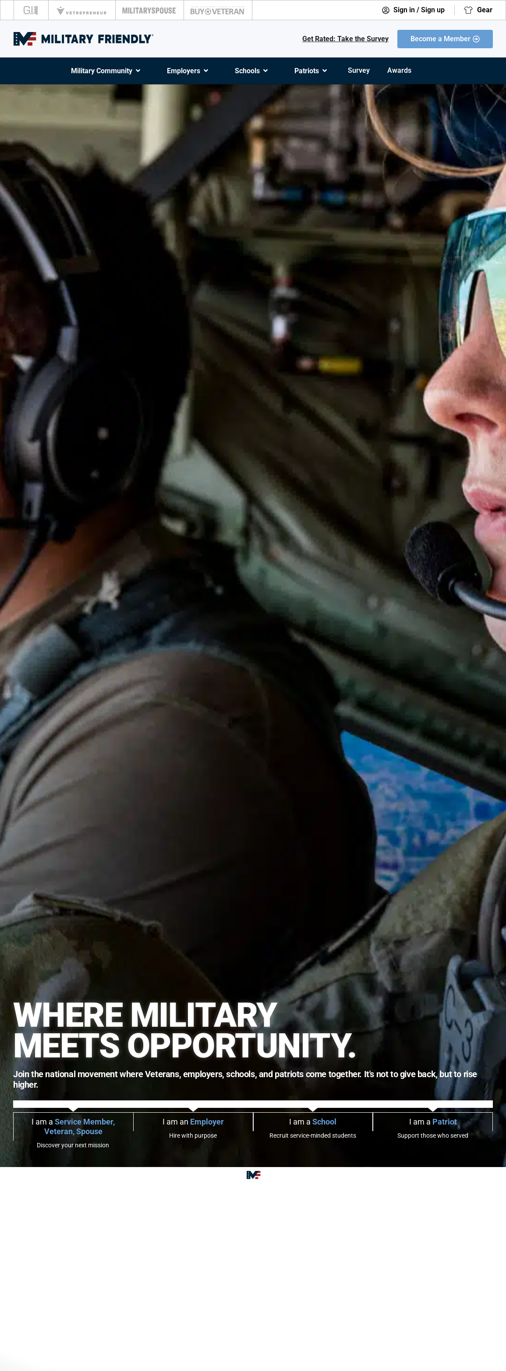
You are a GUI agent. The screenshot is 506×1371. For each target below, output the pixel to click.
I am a (73, 1126)
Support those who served (432, 1135)
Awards (399, 70)
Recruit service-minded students (312, 1135)
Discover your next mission (73, 1145)
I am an (193, 1121)
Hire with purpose (193, 1135)
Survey (359, 70)
